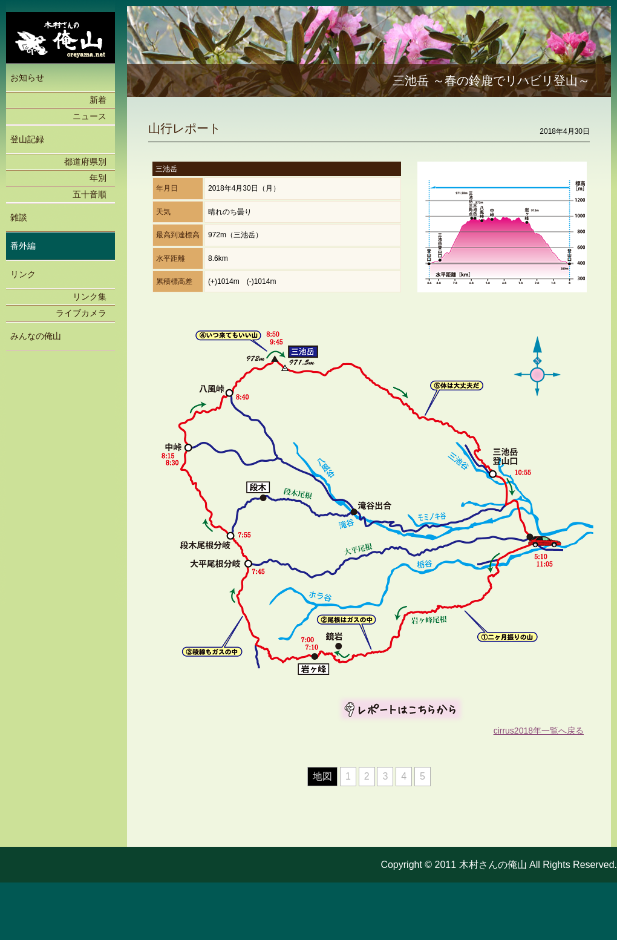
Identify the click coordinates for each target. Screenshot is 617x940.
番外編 (23, 246)
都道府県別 (85, 161)
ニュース (89, 116)
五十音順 (89, 194)
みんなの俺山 (35, 336)
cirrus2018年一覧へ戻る (539, 730)
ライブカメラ (81, 313)
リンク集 (89, 296)
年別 (98, 178)
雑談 (18, 217)
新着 (98, 100)
